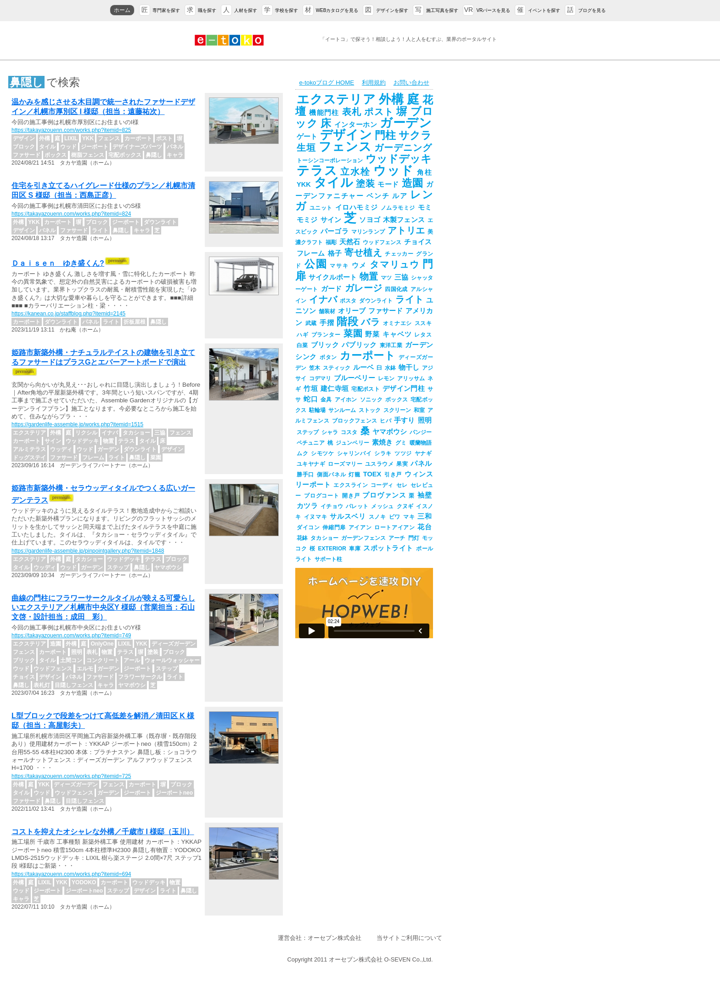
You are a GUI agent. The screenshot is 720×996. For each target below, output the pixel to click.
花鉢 (302, 538)
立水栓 (355, 171)
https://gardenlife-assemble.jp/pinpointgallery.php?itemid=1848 (87, 551)
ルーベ (363, 367)
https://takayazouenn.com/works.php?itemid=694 (71, 874)
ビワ (394, 517)
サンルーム (342, 410)
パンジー (421, 432)
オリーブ (352, 311)
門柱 (385, 135)
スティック (336, 368)
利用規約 (374, 82)
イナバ (323, 299)
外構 (392, 99)
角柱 (424, 172)
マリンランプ (368, 232)
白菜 (302, 345)
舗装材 (327, 311)
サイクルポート (333, 277)
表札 (352, 112)
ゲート (307, 136)
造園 (412, 183)
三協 (401, 277)
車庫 (355, 548)
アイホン (346, 399)
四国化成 (396, 289)
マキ (409, 517)
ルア (399, 196)
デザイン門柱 (403, 388)
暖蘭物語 (421, 443)
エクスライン (350, 485)
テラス (317, 170)
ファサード (385, 311)
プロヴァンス (384, 495)
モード (388, 184)
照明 (425, 420)
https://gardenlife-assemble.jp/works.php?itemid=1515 (77, 424)
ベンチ (377, 196)
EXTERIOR (332, 548)
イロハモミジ (356, 207)
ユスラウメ (379, 464)
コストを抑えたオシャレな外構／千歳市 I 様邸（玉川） (102, 832)
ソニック (371, 399)
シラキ (383, 453)
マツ (386, 278)
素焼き (382, 442)
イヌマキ (315, 517)
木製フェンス (404, 219)
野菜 (372, 334)
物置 (369, 276)
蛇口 (311, 399)
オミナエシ (397, 323)
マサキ (339, 266)
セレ (402, 485)
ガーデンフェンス (363, 538)
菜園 (353, 333)
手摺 (327, 322)
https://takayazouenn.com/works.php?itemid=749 (71, 635)
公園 (315, 264)
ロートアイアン (394, 527)
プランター (326, 335)
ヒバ (385, 421)
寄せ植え (363, 252)
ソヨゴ (369, 219)
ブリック (325, 345)
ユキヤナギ (311, 464)
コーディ (382, 485)
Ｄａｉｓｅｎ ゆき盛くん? (57, 263)
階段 (347, 321)
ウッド (393, 170)
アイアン (360, 527)
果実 (402, 464)
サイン (331, 219)
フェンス (345, 147)
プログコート (321, 495)
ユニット (320, 208)
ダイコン (308, 527)
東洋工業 (391, 345)
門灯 (413, 538)
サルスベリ (348, 516)
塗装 (365, 183)
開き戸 (351, 495)
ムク (302, 453)
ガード (331, 288)
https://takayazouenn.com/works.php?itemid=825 (71, 130)
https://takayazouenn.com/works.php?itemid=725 (71, 776)
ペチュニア (311, 443)
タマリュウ (395, 264)
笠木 (314, 368)
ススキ (423, 323)
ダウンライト (376, 301)
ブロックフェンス (354, 421)
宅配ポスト (365, 389)
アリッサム (411, 378)
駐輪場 (317, 410)
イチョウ (332, 506)
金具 (326, 399)
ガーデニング (403, 148)
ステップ (308, 432)
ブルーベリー (354, 378)
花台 (424, 527)
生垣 (306, 148)
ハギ (303, 335)
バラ (370, 322)
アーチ (396, 538)
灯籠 (354, 474)
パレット (357, 506)
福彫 (331, 242)
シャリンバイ (354, 453)
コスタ (349, 432)
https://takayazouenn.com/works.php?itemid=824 (71, 214)
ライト (409, 299)
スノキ (377, 517)
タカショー (324, 538)
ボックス (396, 399)
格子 (335, 253)
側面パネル (331, 474)
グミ (400, 443)
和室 (419, 410)
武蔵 (311, 323)
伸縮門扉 (333, 527)
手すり (404, 420)
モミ (425, 207)
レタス (423, 335)
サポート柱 (328, 559)
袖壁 (424, 495)
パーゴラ (335, 231)
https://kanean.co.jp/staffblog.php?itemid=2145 (68, 313)
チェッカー (399, 254)
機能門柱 (324, 112)
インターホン (355, 124)
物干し (409, 367)
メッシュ (382, 506)
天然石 (349, 242)
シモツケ (322, 453)
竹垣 (311, 388)
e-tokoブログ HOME (326, 82)
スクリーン (397, 410)
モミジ (307, 219)
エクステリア (336, 99)
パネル (421, 463)
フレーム (311, 253)
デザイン (345, 135)
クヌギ (405, 506)
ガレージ (363, 288)
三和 (424, 516)
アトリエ (406, 230)
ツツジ (403, 453)
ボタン (328, 357)
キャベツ (396, 334)
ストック (370, 410)
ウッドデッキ (399, 159)
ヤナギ (423, 453)
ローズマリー (345, 464)
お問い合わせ (411, 82)
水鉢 (390, 368)
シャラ (329, 432)
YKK (304, 184)
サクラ (415, 135)
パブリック (359, 345)
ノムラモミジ (398, 208)
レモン (386, 378)
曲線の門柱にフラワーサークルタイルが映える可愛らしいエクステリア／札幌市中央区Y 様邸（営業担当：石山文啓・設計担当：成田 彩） (103, 607)
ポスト (379, 112)
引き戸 (393, 474)
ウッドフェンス (382, 242)
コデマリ (320, 378)
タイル (333, 182)
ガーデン (406, 123)
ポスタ (348, 301)
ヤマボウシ (389, 431)
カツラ (307, 505)
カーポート (367, 355)
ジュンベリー (352, 443)
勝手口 (305, 474)
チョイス (418, 242)
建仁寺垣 (335, 388)
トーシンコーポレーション (330, 160)
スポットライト (388, 548)
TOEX (372, 474)
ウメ (359, 265)
